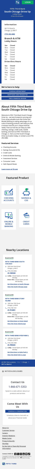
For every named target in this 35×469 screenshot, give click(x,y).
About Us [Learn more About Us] (5, 428)
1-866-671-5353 (18, 386)
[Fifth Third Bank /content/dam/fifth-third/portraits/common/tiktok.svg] (29, 454)
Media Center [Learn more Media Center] (7, 438)
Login (28, 2)
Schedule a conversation (17, 411)
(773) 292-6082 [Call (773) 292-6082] (9, 34)
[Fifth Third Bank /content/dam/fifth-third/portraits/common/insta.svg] (21, 454)
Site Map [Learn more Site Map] (5, 444)
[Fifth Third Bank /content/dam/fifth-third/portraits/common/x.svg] (18, 454)
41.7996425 (11, 345)
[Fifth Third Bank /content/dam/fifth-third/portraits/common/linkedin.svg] (23, 454)
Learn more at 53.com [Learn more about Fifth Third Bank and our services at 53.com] (9, 169)
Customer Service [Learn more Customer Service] (8, 430)
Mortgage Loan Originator (18, 95)
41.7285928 (11, 273)
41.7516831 (11, 310)
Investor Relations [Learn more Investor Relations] (8, 436)
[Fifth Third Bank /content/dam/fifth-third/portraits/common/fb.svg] (15, 454)
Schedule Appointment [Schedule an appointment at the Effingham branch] (17, 91)
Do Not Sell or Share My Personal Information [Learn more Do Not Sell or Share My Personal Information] (14, 447)
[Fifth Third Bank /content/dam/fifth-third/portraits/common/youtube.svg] (26, 454)
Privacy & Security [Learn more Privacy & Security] (8, 441)
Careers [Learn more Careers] (5, 433)
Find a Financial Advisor (17, 98)
